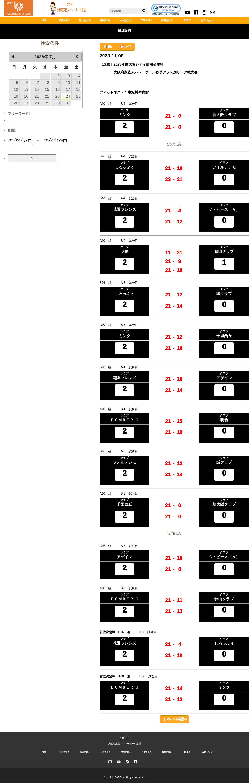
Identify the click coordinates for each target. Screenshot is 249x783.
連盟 (44, 20)
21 (37, 96)
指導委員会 (167, 20)
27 (26, 103)
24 (68, 96)
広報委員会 (146, 20)
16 (57, 89)
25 (78, 96)
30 (57, 103)
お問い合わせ (208, 20)
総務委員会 (64, 20)
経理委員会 (85, 752)
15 (47, 89)
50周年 (187, 20)
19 (16, 96)
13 (26, 89)
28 (37, 103)
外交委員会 (126, 20)
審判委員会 (105, 20)
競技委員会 (85, 20)
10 (68, 82)
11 (78, 82)
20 (26, 96)
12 (16, 89)
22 (47, 96)
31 (68, 103)
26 (16, 103)
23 (57, 96)
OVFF (124, 738)
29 (47, 103)
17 (68, 89)
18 (78, 89)
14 (37, 89)
